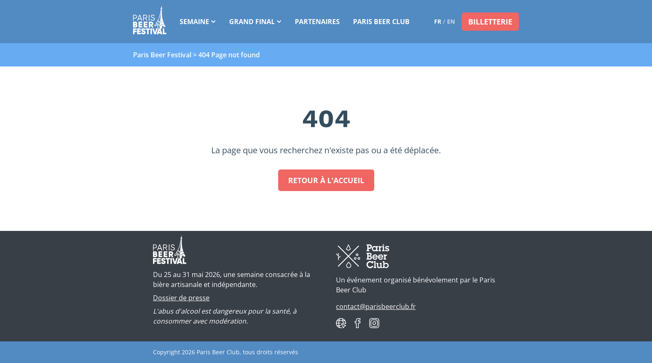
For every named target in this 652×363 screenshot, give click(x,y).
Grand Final (255, 21)
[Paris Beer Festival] (149, 22)
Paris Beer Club (381, 21)
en (451, 21)
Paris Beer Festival (162, 54)
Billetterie (490, 22)
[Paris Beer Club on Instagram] (374, 323)
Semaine (198, 21)
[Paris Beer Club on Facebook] (358, 323)
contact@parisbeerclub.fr (376, 306)
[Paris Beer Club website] (341, 323)
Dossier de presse (181, 297)
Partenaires (317, 21)
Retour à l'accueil (326, 180)
